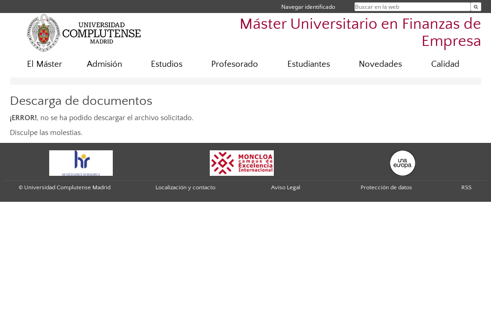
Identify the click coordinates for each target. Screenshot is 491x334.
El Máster (44, 64)
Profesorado (234, 64)
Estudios (166, 64)
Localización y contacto (185, 187)
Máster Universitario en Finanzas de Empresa (360, 33)
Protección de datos (386, 187)
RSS (466, 187)
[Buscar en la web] (476, 6)
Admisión (104, 64)
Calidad (445, 64)
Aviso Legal (285, 187)
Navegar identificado (308, 7)
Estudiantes (308, 64)
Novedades (380, 64)
